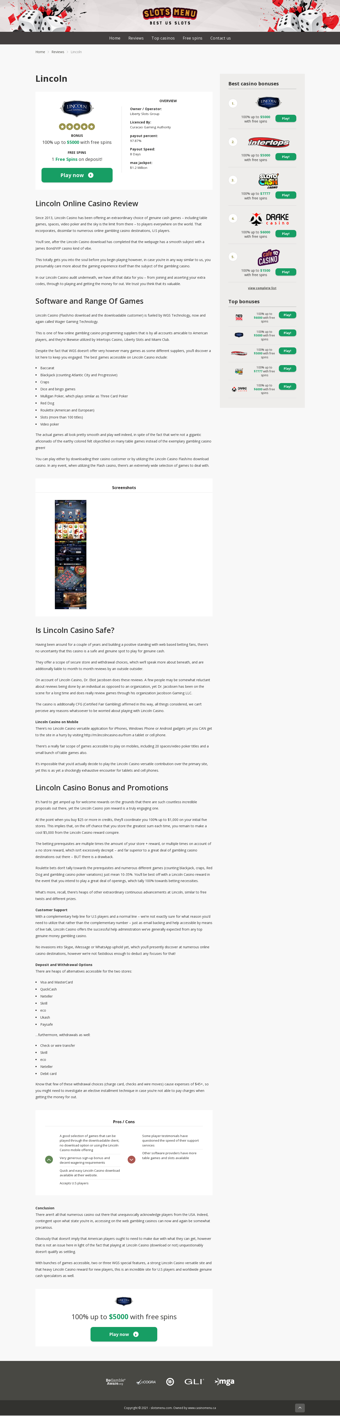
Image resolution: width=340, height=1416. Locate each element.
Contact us (220, 38)
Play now (76, 175)
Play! (286, 119)
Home (115, 38)
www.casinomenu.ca (202, 1408)
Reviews (136, 38)
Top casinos (163, 38)
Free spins (193, 38)
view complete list (262, 288)
